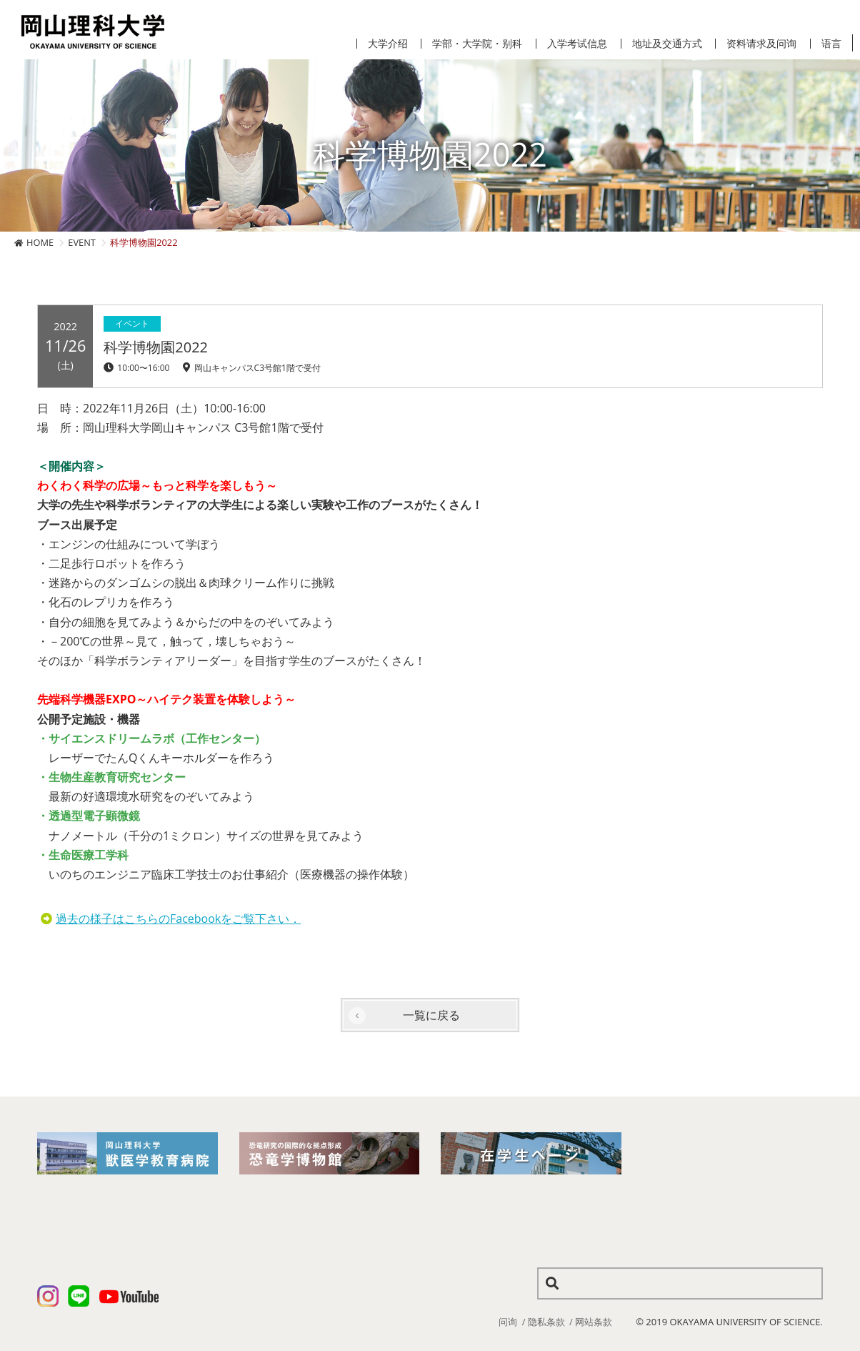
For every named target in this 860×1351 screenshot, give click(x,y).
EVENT (82, 242)
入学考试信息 (577, 44)
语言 (831, 44)
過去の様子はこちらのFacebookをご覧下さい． (178, 918)
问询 (508, 1321)
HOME (40, 242)
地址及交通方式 (667, 44)
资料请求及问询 (761, 44)
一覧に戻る (431, 1015)
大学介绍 (388, 44)
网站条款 (593, 1321)
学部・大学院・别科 (477, 44)
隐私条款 (546, 1321)
